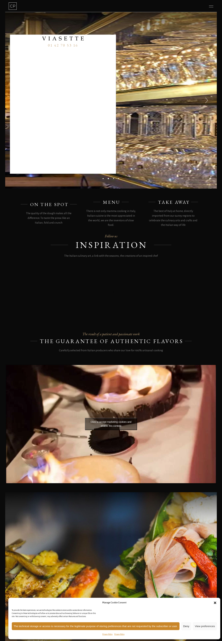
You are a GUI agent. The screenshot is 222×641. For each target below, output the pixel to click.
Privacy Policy (107, 634)
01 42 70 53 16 (63, 45)
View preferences (205, 626)
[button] (215, 603)
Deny (186, 626)
